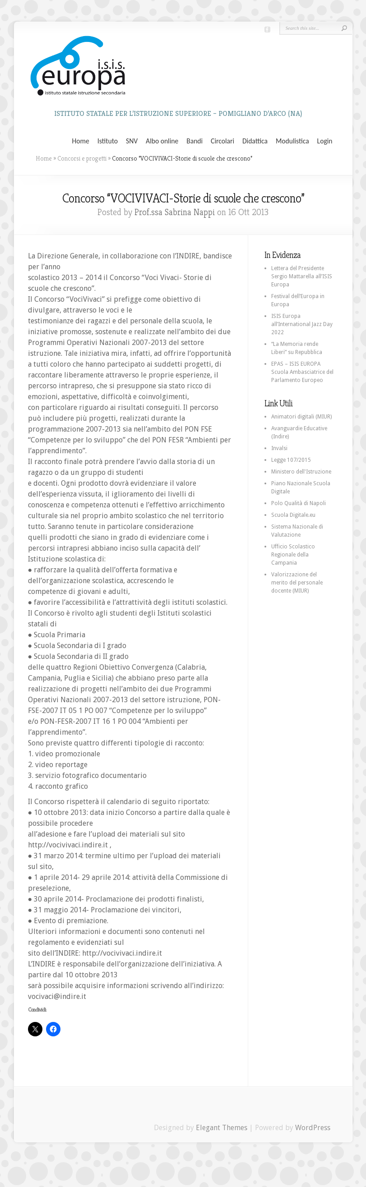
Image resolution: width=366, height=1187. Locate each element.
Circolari (222, 141)
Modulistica (292, 141)
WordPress (312, 1127)
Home (80, 141)
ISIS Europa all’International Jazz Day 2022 (302, 324)
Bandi (194, 141)
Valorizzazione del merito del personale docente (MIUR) (297, 582)
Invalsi (279, 448)
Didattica (255, 141)
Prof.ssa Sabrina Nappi (174, 212)
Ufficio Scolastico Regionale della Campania (293, 554)
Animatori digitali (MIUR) (301, 417)
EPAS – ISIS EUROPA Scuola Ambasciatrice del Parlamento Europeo (302, 372)
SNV (132, 141)
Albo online (162, 141)
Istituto (107, 141)
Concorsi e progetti (82, 158)
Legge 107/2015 (291, 460)
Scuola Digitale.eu (293, 515)
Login (325, 141)
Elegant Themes (221, 1127)
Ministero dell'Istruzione (301, 472)
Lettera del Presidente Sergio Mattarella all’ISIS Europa (301, 276)
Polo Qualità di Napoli (298, 503)
